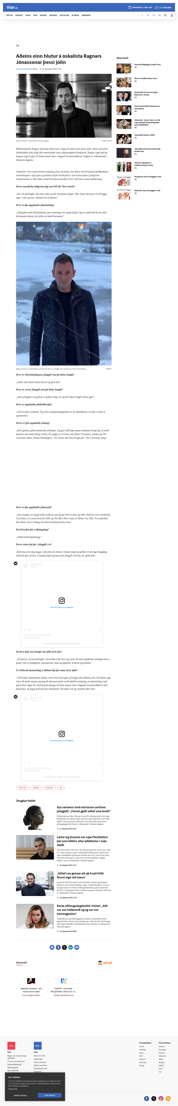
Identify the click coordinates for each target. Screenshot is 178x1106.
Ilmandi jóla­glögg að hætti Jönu (147, 65)
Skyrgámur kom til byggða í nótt (147, 177)
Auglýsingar (38, 1059)
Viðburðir (162, 1056)
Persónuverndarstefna (16, 1062)
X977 (161, 1069)
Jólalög (36, 788)
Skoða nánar (13, 1089)
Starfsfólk (37, 1072)
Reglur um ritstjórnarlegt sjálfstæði (16, 1057)
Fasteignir (162, 1050)
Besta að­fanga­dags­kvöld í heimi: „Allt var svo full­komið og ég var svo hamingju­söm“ (82, 910)
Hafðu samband (40, 1062)
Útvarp (141, 1066)
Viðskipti (142, 1050)
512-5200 (41, 1056)
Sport (141, 1053)
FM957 (161, 1066)
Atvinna (162, 1053)
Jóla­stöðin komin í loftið (144, 135)
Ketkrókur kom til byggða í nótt (147, 191)
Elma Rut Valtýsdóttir (24, 69)
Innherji (162, 1047)
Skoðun (142, 1059)
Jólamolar (22, 788)
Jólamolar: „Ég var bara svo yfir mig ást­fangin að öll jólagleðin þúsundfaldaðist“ (147, 122)
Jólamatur (49, 788)
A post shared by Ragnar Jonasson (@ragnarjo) (62, 643)
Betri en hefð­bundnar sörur (145, 79)
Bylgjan (162, 1063)
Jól (61, 788)
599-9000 (15, 1071)
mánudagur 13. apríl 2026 (142, 7)
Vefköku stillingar (20, 1095)
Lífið (141, 1056)
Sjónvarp (142, 1063)
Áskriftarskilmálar (40, 1069)
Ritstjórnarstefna (40, 1065)
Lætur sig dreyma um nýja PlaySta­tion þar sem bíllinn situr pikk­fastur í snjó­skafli (82, 841)
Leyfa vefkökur (49, 1095)
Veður (161, 1059)
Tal (160, 1072)
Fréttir (141, 1047)
